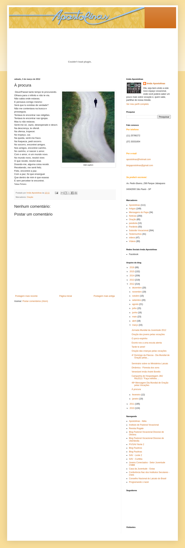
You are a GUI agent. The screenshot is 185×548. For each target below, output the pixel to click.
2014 (132, 275)
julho (134, 308)
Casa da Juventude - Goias (142, 469)
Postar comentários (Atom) (35, 301)
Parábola (133, 226)
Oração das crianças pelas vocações (149, 351)
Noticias (133, 216)
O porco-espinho (139, 338)
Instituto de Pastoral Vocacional (144, 425)
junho (135, 312)
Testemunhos (135, 234)
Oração (30, 197)
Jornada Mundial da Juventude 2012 (149, 330)
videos (132, 237)
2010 (132, 408)
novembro (137, 292)
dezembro (137, 287)
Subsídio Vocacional (138, 230)
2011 (132, 404)
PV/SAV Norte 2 (136, 444)
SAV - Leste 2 (135, 455)
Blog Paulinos (135, 448)
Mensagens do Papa (139, 212)
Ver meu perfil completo (137, 104)
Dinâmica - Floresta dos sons (145, 367)
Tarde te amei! (138, 347)
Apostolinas (134, 205)
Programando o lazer (139, 482)
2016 (132, 267)
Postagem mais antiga (104, 296)
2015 (132, 271)
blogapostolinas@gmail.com (139, 165)
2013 (132, 280)
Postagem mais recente (26, 296)
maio (134, 316)
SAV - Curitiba (135, 459)
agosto (135, 304)
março (135, 325)
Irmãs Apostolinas (156, 83)
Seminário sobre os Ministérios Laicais (150, 363)
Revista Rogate (136, 428)
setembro (137, 300)
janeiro (135, 398)
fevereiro (136, 394)
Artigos (132, 208)
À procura (136, 389)
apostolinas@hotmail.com (138, 159)
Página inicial (65, 296)
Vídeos (132, 241)
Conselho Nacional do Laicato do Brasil (147, 478)
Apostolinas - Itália (137, 421)
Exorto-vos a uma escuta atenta (147, 343)
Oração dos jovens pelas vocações (148, 334)
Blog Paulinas (135, 451)
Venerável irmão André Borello (146, 371)
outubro (136, 296)
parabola (133, 223)
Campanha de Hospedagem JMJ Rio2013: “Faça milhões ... (147, 377)
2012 (132, 284)
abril (134, 321)
